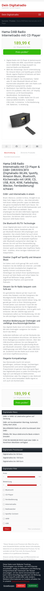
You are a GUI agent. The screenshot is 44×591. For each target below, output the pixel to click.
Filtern (7, 529)
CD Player (8, 495)
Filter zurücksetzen (34, 529)
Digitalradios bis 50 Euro (12, 454)
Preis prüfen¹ (22, 52)
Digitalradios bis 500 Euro (13, 461)
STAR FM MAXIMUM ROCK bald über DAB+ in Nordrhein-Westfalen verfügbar (20, 441)
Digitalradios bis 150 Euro (13, 458)
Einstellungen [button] (9, 586)
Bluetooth (8, 490)
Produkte (12, 21)
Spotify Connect (10, 514)
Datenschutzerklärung (20, 581)
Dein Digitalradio (10, 14)
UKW (6, 518)
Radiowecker (9, 509)
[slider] (6, 477)
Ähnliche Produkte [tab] (28, 153)
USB (6, 523)
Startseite (5, 21)
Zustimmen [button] (33, 586)
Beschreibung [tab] (9, 153)
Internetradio (9, 504)
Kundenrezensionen (12, 157)
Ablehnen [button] (20, 586)
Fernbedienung (10, 499)
